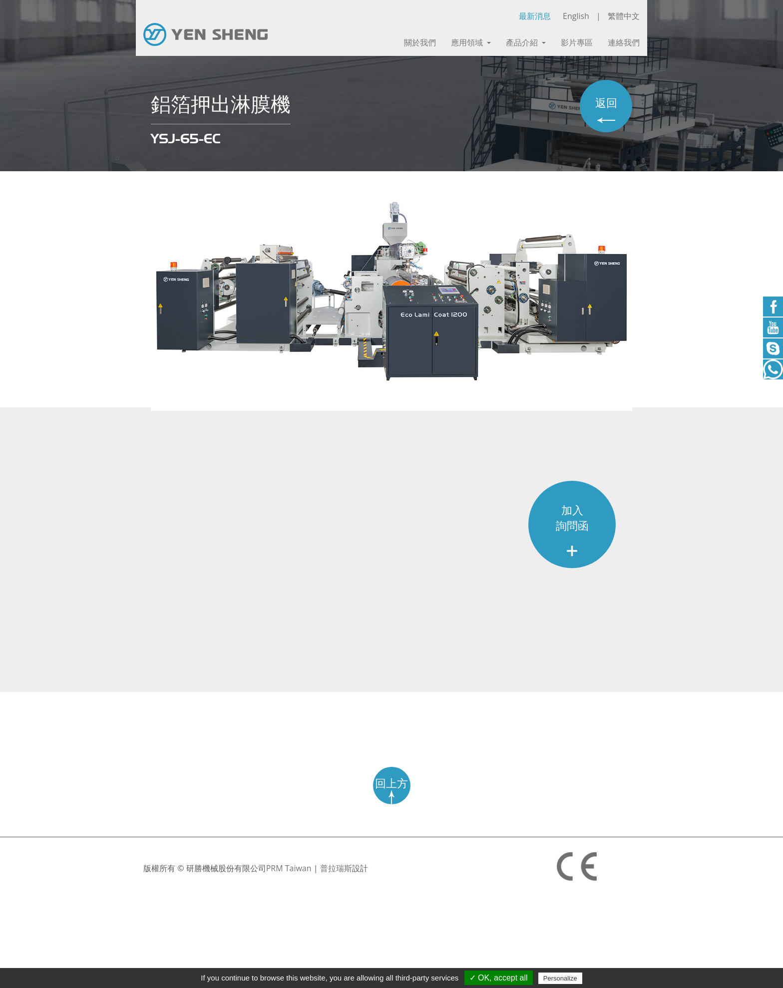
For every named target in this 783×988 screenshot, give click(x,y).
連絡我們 (624, 42)
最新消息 (535, 15)
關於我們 (420, 42)
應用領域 (471, 42)
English (576, 15)
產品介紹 (526, 42)
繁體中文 (624, 15)
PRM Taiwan (289, 868)
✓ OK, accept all (498, 978)
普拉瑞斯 (336, 868)
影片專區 (577, 42)
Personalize (560, 978)
